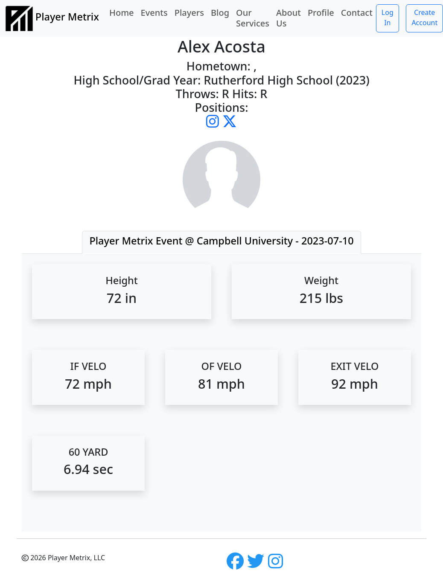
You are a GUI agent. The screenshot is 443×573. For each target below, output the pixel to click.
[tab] (221, 242)
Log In (387, 17)
